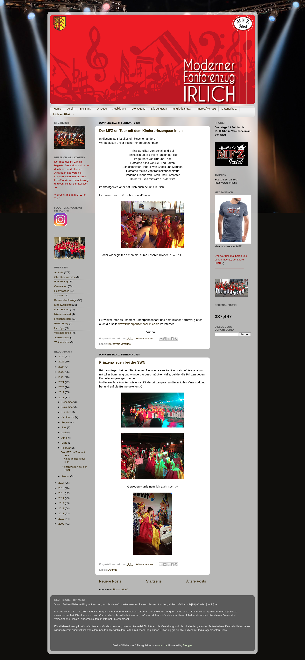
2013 (61, 503)
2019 (61, 392)
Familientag (61, 281)
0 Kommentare (144, 338)
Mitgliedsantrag (182, 108)
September (68, 417)
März (64, 442)
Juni (64, 427)
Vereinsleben (61, 337)
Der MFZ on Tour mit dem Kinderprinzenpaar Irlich (141, 131)
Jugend (58, 295)
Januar (65, 476)
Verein (70, 108)
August (65, 422)
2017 (61, 482)
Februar (66, 447)
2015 (61, 493)
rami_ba (162, 645)
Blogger (187, 645)
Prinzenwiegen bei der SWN (122, 362)
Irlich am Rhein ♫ (63, 114)
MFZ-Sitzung (61, 309)
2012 (61, 508)
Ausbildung (119, 108)
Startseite (153, 581)
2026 (61, 356)
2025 (61, 361)
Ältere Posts (196, 581)
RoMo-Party (61, 323)
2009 (61, 523)
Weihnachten (62, 342)
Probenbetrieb (62, 318)
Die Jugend (138, 108)
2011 (61, 513)
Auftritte (112, 569)
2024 (61, 366)
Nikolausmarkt (62, 314)
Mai (64, 432)
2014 (61, 498)
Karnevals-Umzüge (119, 343)
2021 (61, 382)
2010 (61, 518)
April (64, 437)
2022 (61, 376)
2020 (61, 387)
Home (57, 108)
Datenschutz (229, 108)
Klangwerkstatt (63, 304)
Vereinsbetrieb (62, 332)
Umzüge (102, 108)
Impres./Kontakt (206, 108)
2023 (61, 371)
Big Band (85, 108)
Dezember (67, 402)
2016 (61, 488)
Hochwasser (61, 290)
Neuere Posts (110, 581)
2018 (61, 397)
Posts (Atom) (120, 589)
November (67, 407)
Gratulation (60, 286)
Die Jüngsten (159, 108)
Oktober (66, 412)
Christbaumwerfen (65, 277)
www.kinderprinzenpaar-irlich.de (138, 324)
